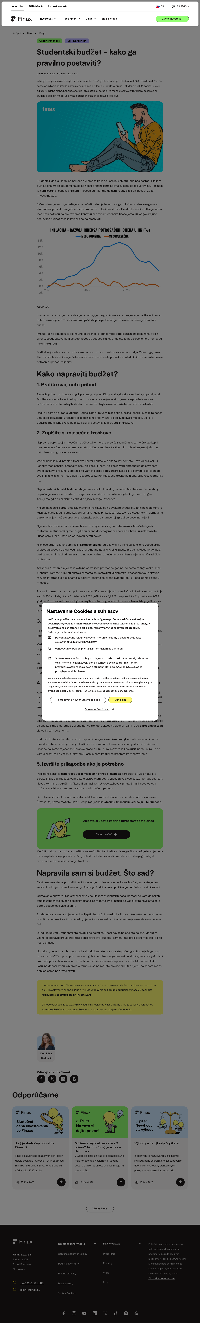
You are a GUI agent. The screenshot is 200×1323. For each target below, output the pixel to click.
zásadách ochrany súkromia (118, 691)
